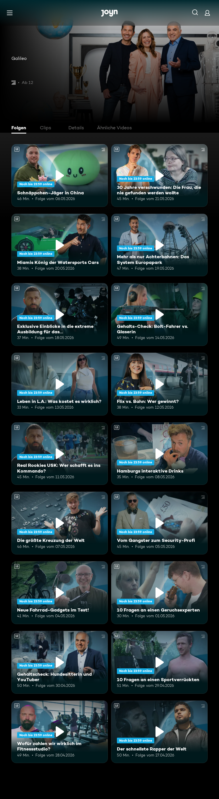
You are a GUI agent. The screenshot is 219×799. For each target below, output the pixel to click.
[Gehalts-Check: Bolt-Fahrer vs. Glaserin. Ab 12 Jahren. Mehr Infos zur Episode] (159, 314)
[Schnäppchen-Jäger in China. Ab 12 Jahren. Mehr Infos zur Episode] (59, 175)
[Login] (207, 13)
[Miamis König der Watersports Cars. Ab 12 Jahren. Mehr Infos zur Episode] (59, 245)
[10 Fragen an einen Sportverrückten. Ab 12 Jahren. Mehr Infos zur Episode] (159, 662)
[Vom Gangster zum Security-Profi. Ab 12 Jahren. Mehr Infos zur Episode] (159, 523)
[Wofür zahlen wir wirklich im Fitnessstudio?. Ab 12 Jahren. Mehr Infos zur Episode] (59, 732)
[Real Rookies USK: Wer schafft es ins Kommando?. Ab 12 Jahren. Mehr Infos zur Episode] (59, 453)
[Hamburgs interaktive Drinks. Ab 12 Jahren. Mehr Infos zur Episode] (159, 453)
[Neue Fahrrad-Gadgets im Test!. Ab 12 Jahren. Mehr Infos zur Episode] (59, 592)
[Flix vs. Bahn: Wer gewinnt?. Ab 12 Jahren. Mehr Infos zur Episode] (159, 384)
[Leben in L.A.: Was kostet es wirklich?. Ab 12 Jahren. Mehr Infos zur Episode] (59, 384)
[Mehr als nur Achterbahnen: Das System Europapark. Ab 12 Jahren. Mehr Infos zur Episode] (159, 245)
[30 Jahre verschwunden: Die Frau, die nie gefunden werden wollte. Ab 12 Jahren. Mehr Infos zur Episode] (159, 175)
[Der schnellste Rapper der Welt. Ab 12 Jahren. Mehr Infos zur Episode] (159, 732)
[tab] (20, 128)
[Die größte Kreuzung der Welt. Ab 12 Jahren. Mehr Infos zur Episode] (59, 523)
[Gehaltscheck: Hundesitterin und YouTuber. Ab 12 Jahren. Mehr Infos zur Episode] (59, 662)
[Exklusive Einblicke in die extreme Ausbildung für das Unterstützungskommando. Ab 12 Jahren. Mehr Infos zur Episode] (59, 314)
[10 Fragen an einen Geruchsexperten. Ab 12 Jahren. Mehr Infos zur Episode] (159, 592)
